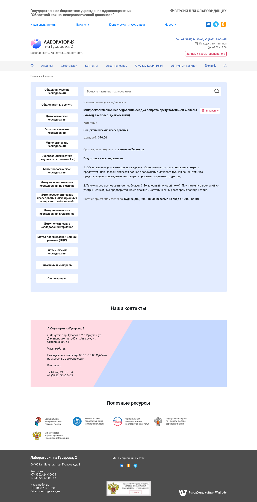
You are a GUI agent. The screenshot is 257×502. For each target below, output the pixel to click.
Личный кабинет (184, 65)
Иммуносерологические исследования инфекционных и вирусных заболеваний (57, 198)
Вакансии (82, 24)
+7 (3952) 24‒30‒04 (43, 474)
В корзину (210, 110)
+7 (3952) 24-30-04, (190, 39)
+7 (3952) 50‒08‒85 (43, 478)
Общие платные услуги (57, 104)
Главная (35, 76)
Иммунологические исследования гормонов (57, 225)
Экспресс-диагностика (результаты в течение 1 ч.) (57, 157)
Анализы (47, 65)
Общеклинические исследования (57, 91)
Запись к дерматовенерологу (205, 53)
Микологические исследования (57, 144)
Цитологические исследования (57, 118)
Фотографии (69, 65)
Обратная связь (116, 65)
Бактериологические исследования (57, 170)
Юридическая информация (127, 24)
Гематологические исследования (57, 131)
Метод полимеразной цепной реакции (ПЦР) (56, 238)
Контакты (91, 65)
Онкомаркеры (57, 278)
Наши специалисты (44, 24)
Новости (170, 24)
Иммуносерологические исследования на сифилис (57, 184)
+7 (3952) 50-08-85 (216, 39)
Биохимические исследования (56, 251)
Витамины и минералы (57, 265)
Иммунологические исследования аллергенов (57, 212)
